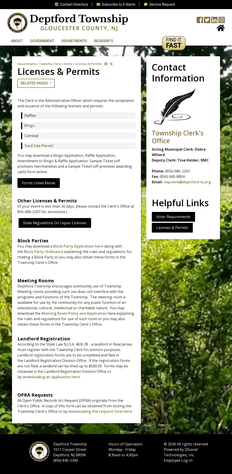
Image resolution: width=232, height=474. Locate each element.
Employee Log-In (178, 460)
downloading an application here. (51, 376)
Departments (26, 64)
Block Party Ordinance (43, 251)
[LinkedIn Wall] (214, 21)
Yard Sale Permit (39, 145)
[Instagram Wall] (221, 21)
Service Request (158, 4)
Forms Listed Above (38, 182)
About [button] (17, 41)
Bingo (29, 125)
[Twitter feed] (207, 21)
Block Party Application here (78, 246)
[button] (173, 43)
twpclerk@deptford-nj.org (187, 181)
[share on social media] (110, 64)
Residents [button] (103, 41)
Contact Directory (70, 4)
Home (68, 64)
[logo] (67, 22)
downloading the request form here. (100, 411)
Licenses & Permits (88, 64)
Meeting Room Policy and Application (74, 313)
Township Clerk (50, 64)
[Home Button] (221, 29)
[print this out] (105, 64)
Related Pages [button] (35, 83)
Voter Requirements (173, 216)
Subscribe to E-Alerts (115, 4)
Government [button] (42, 41)
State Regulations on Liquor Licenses (55, 222)
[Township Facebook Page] (200, 21)
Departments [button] (74, 41)
